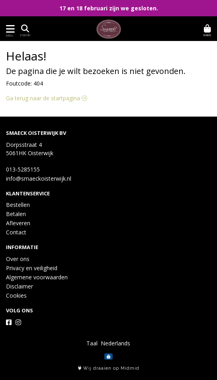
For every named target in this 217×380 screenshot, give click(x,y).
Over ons (17, 259)
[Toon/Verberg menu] (9, 29)
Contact (16, 232)
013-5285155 (23, 169)
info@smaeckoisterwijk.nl (38, 178)
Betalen (16, 214)
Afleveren (18, 223)
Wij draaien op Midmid (108, 368)
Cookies (16, 295)
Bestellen (18, 205)
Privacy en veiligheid (31, 268)
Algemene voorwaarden (37, 277)
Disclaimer (19, 286)
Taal (92, 343)
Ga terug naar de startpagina (46, 98)
